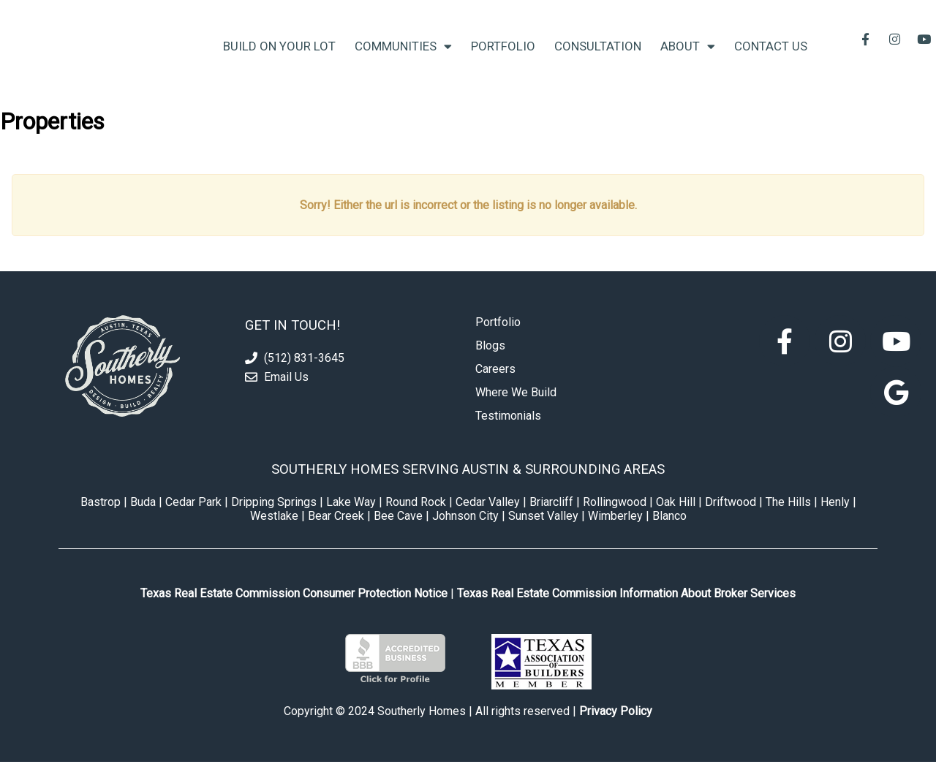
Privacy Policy (615, 724)
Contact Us (770, 52)
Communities (403, 53)
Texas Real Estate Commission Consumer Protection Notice (294, 606)
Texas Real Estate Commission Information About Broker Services (626, 606)
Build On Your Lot (279, 52)
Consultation (597, 52)
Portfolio (503, 52)
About (687, 53)
